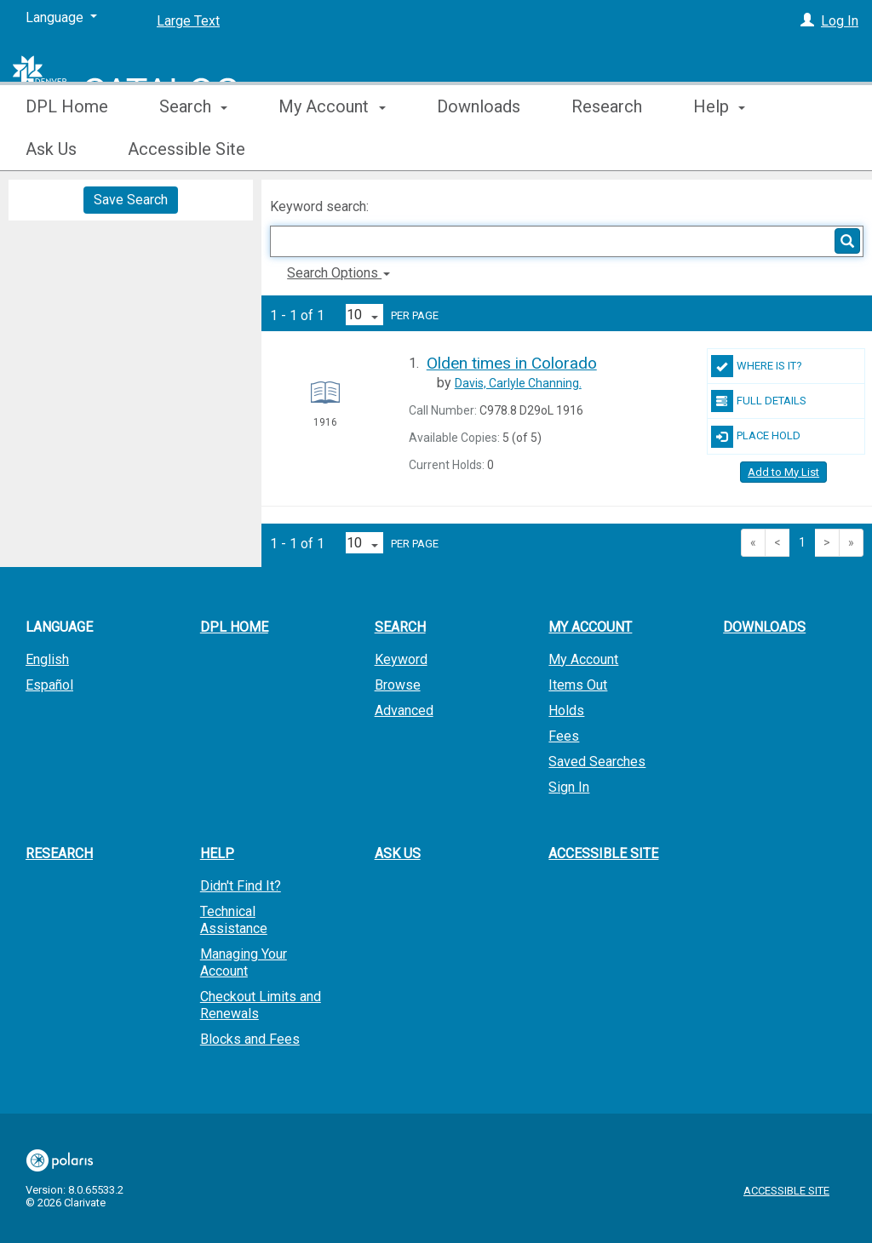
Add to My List (783, 472)
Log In (839, 21)
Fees (563, 736)
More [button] (726, 149)
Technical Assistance (233, 920)
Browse (398, 685)
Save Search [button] (131, 200)
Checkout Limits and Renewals (260, 1005)
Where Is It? (756, 366)
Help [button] (217, 853)
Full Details (758, 401)
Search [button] (193, 149)
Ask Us (398, 853)
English (47, 659)
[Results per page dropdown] (364, 314)
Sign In (568, 787)
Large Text (188, 21)
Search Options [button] (338, 273)
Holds (566, 710)
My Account (583, 659)
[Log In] (807, 21)
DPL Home (67, 149)
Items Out (577, 685)
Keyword (401, 659)
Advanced (404, 710)
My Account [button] (331, 149)
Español (49, 685)
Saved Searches (596, 761)
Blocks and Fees (250, 1039)
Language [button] (59, 627)
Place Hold (755, 437)
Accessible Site (603, 853)
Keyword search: (321, 206)
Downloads (478, 149)
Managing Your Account (243, 962)
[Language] (61, 17)
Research (606, 149)
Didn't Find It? (240, 886)
